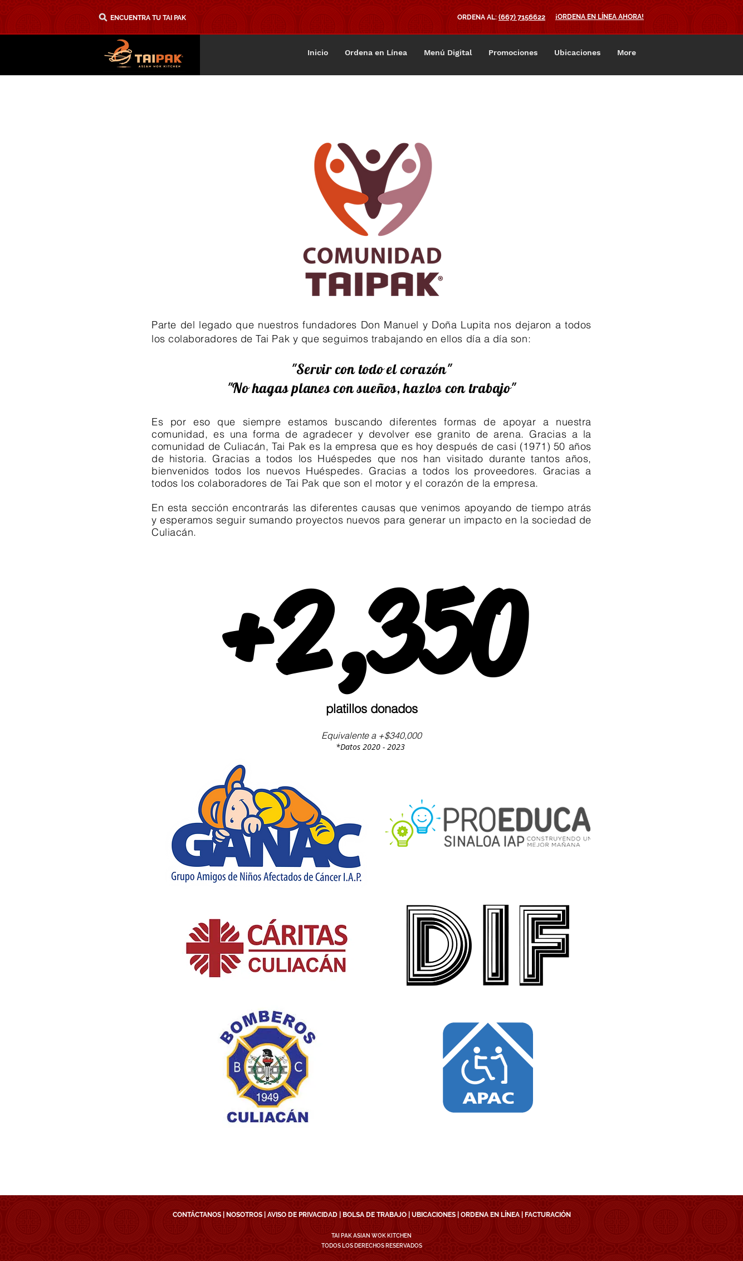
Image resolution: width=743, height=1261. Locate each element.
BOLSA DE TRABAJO (375, 1215)
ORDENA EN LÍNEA (490, 1215)
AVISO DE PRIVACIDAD (302, 1215)
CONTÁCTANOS (197, 1215)
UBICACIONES (434, 1215)
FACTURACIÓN (548, 1215)
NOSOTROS (244, 1215)
